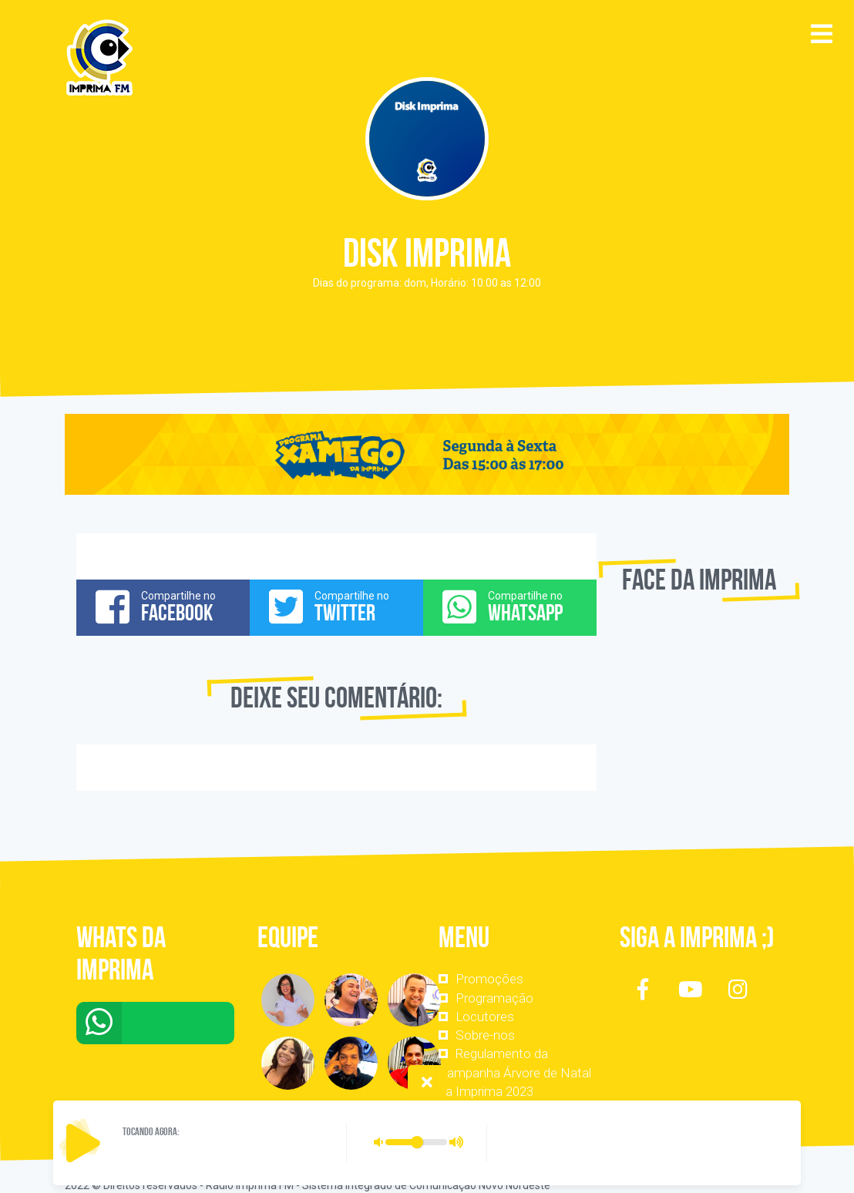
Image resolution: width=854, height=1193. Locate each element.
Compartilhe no (163, 606)
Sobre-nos (485, 1035)
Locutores (485, 1016)
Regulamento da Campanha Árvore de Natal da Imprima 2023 (515, 1072)
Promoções (489, 978)
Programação (494, 998)
